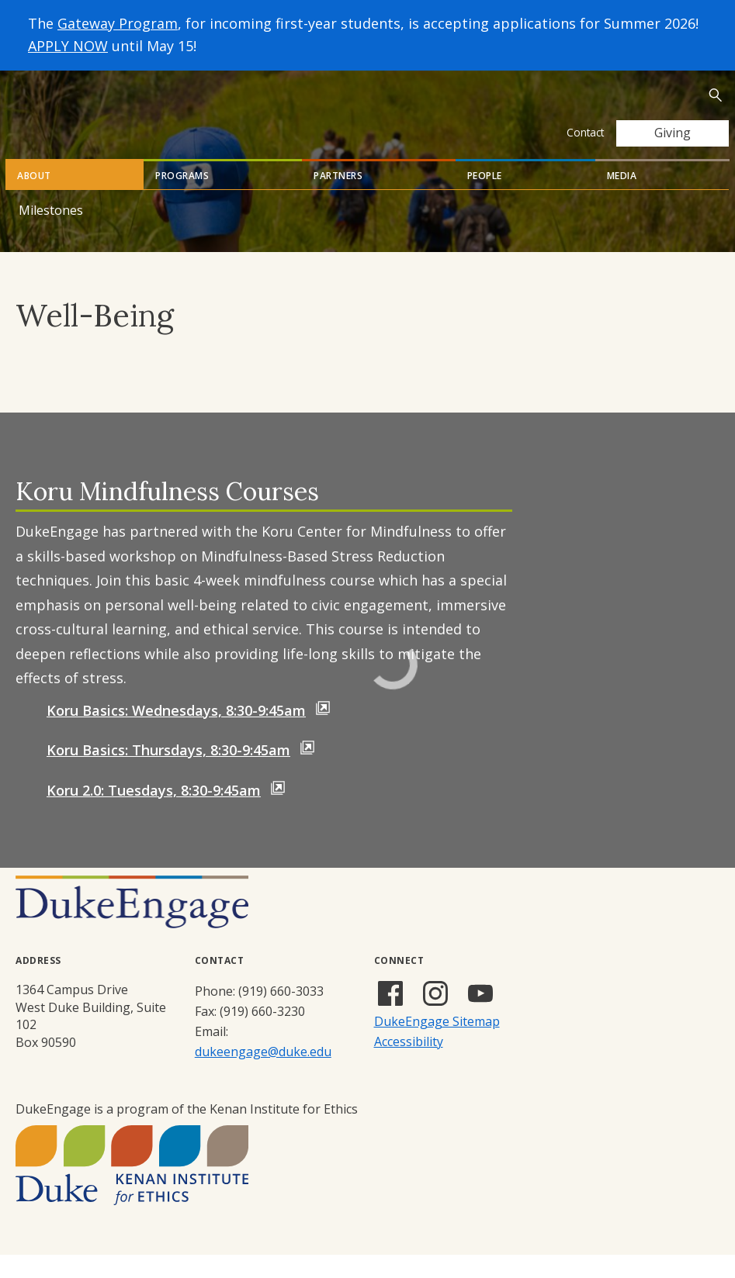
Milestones (51, 233)
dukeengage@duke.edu (263, 1074)
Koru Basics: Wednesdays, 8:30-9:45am (176, 733)
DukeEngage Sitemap (437, 1044)
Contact (585, 132)
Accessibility (408, 1064)
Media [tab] (622, 199)
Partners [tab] (338, 199)
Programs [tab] (182, 199)
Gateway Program (117, 23)
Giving (672, 132)
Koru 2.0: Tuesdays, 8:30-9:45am (154, 813)
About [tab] (34, 199)
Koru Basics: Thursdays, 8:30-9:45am (168, 773)
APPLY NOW (68, 45)
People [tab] (484, 199)
